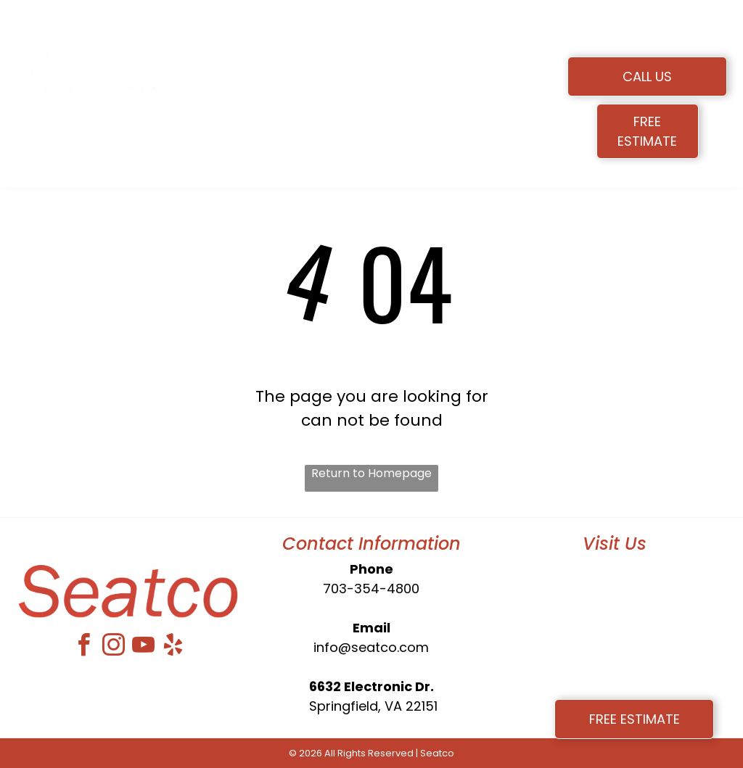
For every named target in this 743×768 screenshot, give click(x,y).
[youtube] (143, 647)
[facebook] (83, 647)
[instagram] (113, 647)
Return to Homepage (371, 473)
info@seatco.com (371, 647)
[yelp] (173, 647)
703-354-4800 (371, 588)
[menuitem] (263, 74)
